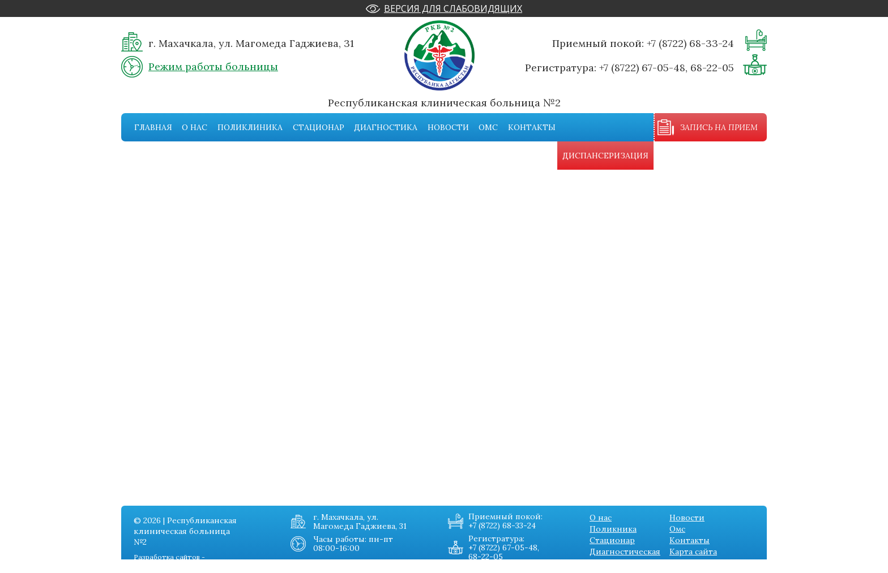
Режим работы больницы (213, 66)
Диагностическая (625, 551)
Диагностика (385, 127)
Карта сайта (693, 551)
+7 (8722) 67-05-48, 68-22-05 (666, 67)
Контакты (532, 127)
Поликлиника (250, 127)
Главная (153, 127)
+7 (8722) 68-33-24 (690, 43)
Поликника (613, 529)
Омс (488, 127)
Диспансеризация (605, 155)
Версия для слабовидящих (453, 8)
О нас (194, 127)
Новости (448, 127)
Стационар (318, 127)
